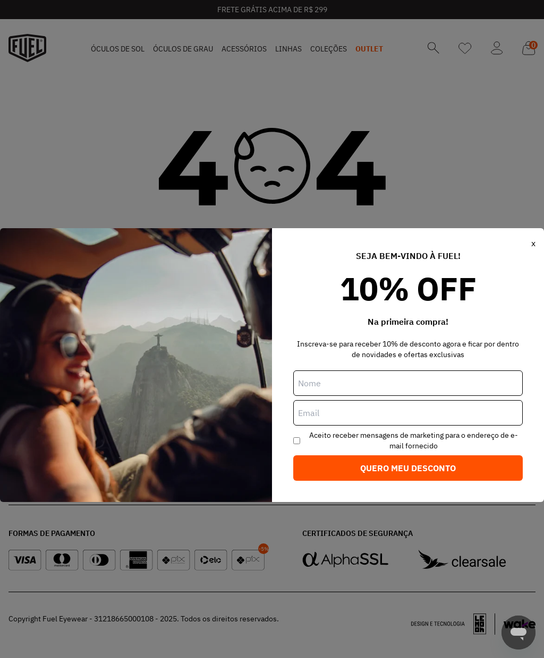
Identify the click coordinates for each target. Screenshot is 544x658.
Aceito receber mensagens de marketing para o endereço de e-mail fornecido (413, 440)
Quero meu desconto (408, 468)
